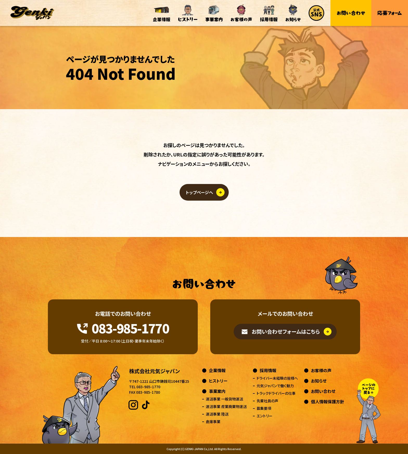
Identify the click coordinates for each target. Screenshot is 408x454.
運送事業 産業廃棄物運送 (226, 406)
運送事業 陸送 (217, 414)
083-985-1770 (130, 328)
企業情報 (217, 370)
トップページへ (199, 192)
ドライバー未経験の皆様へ (277, 378)
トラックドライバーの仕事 (276, 393)
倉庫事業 (213, 421)
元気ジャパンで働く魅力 (275, 385)
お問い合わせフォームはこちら (286, 331)
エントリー (264, 415)
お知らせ (319, 381)
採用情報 (268, 370)
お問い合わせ (323, 391)
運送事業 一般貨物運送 (224, 399)
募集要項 (264, 408)
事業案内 (217, 391)
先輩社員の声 (267, 400)
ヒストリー (218, 381)
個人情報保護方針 (327, 401)
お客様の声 (321, 370)
